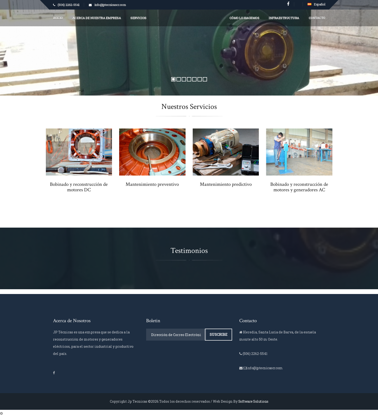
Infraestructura (284, 18)
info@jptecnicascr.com (110, 5)
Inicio (58, 18)
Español (316, 4)
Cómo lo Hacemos (244, 18)
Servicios (138, 18)
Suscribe (218, 334)
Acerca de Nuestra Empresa (96, 18)
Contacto (317, 18)
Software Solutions (253, 401)
